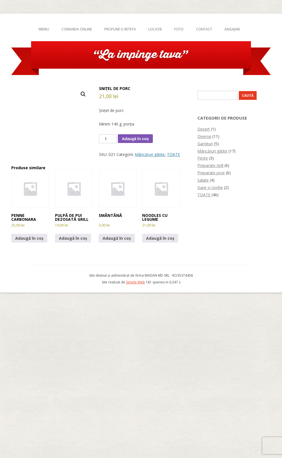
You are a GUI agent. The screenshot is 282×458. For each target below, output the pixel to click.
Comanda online (76, 29)
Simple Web (135, 282)
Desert (203, 129)
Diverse (204, 136)
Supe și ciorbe (210, 187)
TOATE (173, 154)
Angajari (232, 29)
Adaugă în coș (135, 138)
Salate (203, 180)
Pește (202, 158)
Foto (179, 29)
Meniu (44, 29)
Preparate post (211, 172)
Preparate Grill (210, 165)
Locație (155, 29)
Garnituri (205, 143)
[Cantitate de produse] (107, 138)
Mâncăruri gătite (150, 154)
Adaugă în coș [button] (29, 238)
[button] (83, 94)
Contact (204, 29)
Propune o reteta (120, 29)
